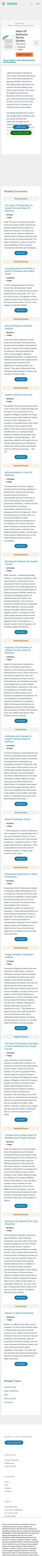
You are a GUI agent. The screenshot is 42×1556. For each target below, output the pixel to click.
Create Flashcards (14, 1443)
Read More (21, 253)
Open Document (24, 55)
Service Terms (10, 1519)
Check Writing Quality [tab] (26, 60)
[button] (3, 3)
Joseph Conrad (10, 1387)
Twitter (12, 1543)
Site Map (8, 1491)
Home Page (19, 23)
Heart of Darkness (11, 1391)
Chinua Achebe (10, 1398)
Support (8, 1488)
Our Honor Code (11, 1513)
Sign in (38, 3)
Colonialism (8, 1402)
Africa (15, 104)
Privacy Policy (10, 1516)
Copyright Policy (11, 1507)
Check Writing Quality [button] (21, 133)
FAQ (6, 1485)
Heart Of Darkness (21, 102)
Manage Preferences (13, 1522)
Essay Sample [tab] (9, 60)
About (7, 1482)
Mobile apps (9, 1463)
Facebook (13, 1538)
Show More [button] (20, 127)
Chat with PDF (10, 1466)
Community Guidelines (13, 1510)
